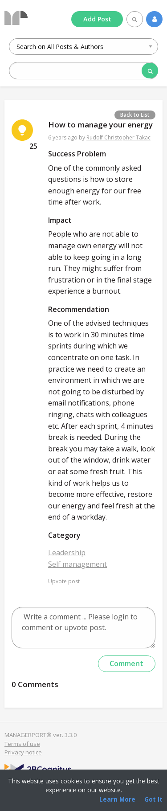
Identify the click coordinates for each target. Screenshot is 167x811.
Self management (77, 564)
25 (33, 146)
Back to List (135, 115)
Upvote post (64, 581)
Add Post (97, 19)
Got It (153, 799)
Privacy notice (23, 752)
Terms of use (22, 744)
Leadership (67, 552)
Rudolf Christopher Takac (118, 137)
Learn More (117, 799)
